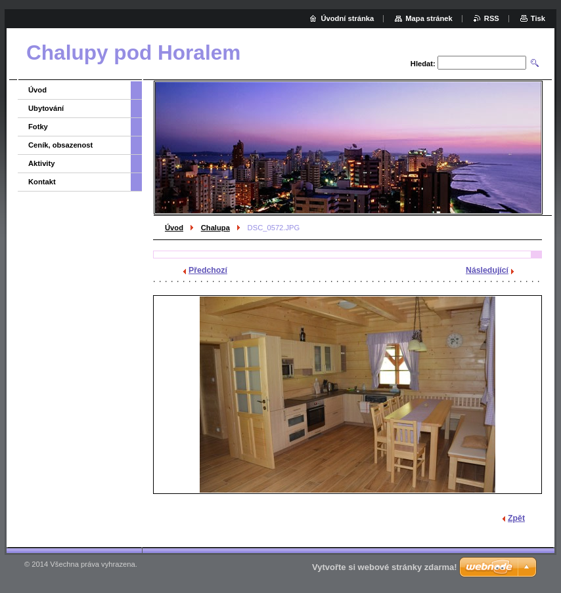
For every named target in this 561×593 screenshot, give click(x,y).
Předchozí (208, 270)
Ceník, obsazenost (60, 145)
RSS (491, 18)
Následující (487, 270)
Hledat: (423, 64)
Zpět (516, 518)
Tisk (538, 18)
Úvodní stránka (347, 18)
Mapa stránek (429, 18)
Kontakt (42, 182)
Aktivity (41, 163)
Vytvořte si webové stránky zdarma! (384, 567)
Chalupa (215, 228)
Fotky (38, 127)
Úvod (174, 228)
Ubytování (46, 108)
